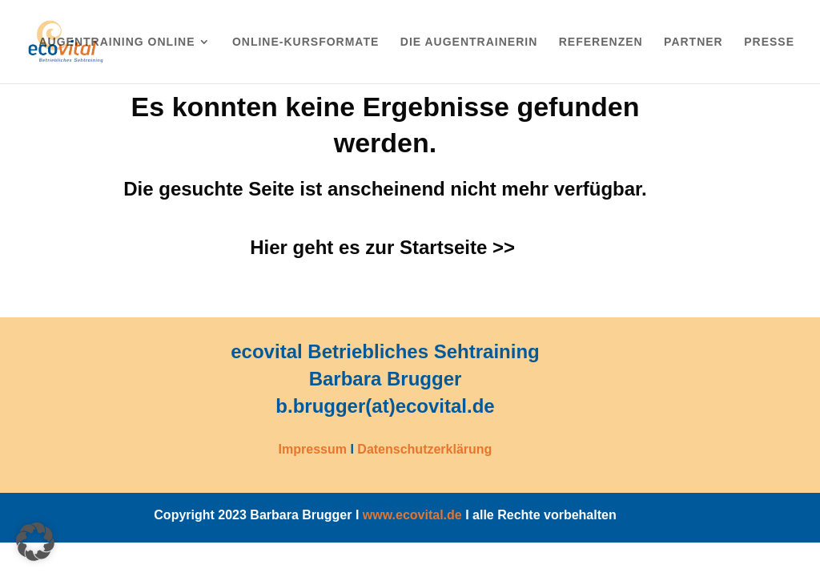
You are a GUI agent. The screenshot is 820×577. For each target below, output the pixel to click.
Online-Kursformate (305, 42)
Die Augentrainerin (469, 42)
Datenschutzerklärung (424, 449)
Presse (769, 42)
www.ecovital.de (412, 515)
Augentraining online (116, 42)
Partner (693, 42)
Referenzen (601, 42)
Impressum (313, 449)
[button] (35, 541)
